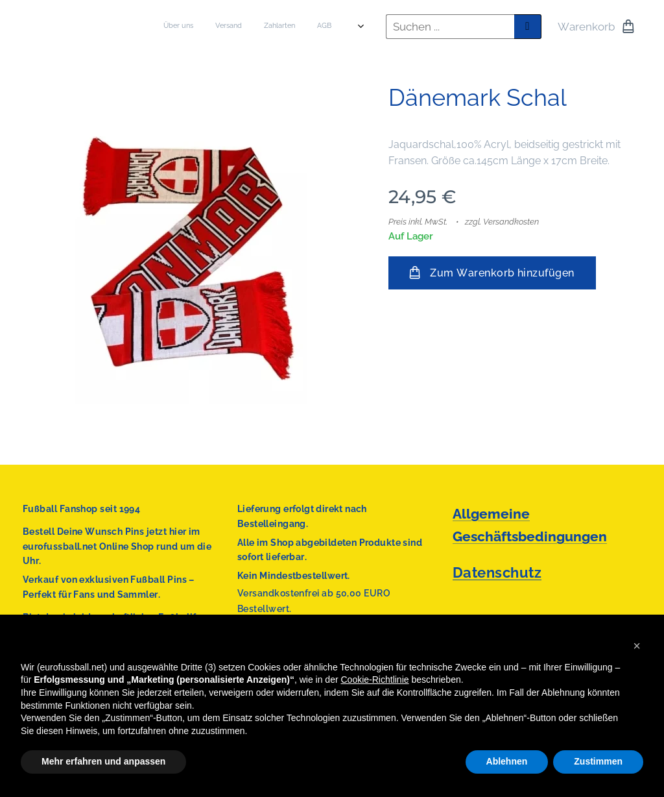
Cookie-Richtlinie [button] (375, 679)
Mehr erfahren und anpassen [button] (103, 761)
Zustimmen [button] (598, 761)
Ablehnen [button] (507, 761)
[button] (636, 645)
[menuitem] (230, 26)
